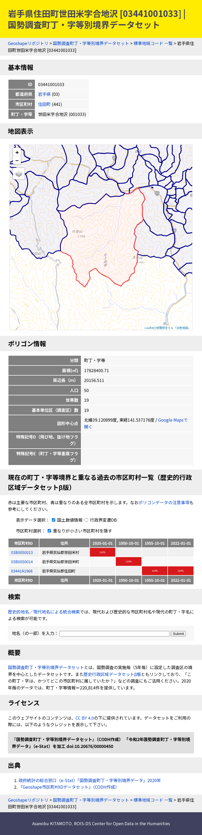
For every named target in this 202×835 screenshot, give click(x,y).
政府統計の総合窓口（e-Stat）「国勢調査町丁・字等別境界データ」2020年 (90, 780)
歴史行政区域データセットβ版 (112, 674)
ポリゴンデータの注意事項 (164, 502)
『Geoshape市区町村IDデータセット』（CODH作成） (69, 787)
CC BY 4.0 (85, 718)
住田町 (44, 104)
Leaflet (149, 328)
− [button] (17, 160)
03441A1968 (22, 571)
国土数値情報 (67, 520)
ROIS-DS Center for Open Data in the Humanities (122, 823)
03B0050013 (22, 552)
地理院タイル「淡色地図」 (173, 328)
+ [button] (17, 152)
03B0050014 (22, 561)
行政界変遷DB (101, 520)
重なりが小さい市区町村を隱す (78, 530)
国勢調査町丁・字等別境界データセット (91, 43)
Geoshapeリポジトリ (28, 43)
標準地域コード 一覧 (153, 43)
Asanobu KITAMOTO (52, 823)
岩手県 (44, 94)
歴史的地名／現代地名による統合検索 (44, 611)
